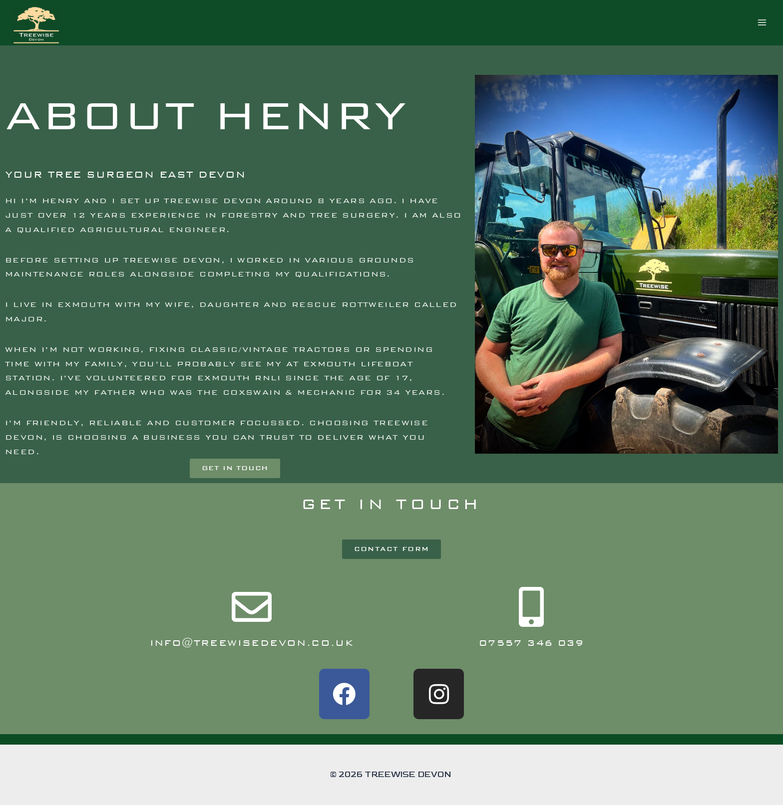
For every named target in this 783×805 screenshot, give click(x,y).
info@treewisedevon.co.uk (252, 642)
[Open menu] (762, 22)
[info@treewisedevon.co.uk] (252, 607)
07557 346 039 (531, 642)
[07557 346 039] (531, 607)
